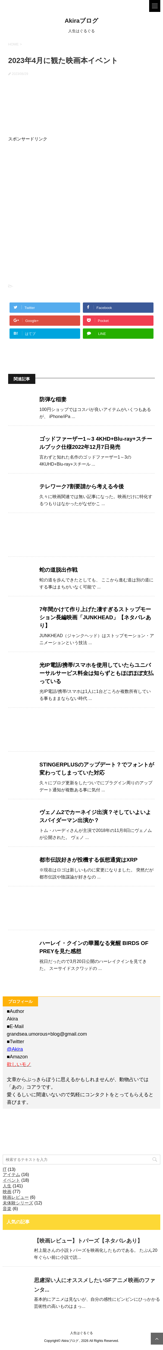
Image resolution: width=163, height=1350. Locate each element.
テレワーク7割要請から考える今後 (81, 486)
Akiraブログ (81, 20)
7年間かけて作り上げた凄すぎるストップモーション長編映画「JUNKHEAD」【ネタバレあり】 (95, 617)
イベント (11, 1180)
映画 (7, 1191)
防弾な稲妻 (53, 399)
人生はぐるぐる (81, 1333)
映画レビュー (16, 1197)
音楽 (7, 1208)
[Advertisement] (49, 176)
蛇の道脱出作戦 (58, 570)
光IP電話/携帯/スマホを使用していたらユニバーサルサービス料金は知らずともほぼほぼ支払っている (96, 673)
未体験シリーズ (18, 1203)
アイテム (11, 1174)
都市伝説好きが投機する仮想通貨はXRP (88, 860)
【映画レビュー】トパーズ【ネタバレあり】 (88, 1241)
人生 (7, 1186)
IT (5, 1169)
